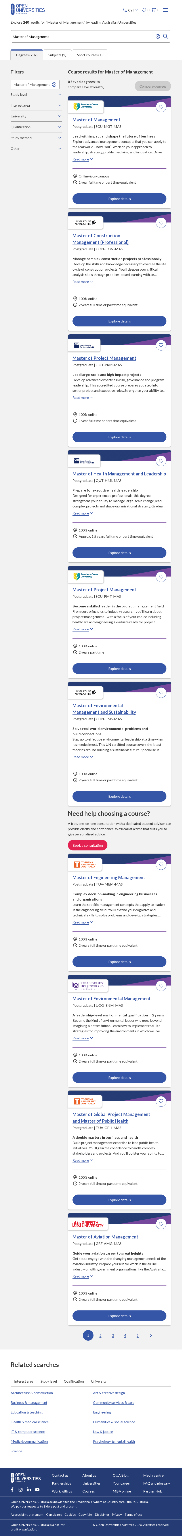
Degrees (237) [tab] (27, 55)
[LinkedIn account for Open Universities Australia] (29, 1489)
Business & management (29, 1402)
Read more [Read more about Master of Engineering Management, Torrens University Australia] (83, 922)
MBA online (122, 1491)
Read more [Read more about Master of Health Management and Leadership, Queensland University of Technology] (83, 513)
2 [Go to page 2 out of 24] (100, 1335)
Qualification (36, 127)
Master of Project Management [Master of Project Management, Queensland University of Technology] (104, 358)
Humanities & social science (114, 1422)
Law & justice (103, 1431)
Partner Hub (152, 1491)
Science (16, 1451)
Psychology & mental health (114, 1441)
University (36, 116)
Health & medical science (30, 1422)
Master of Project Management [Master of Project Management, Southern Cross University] (104, 589)
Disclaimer (102, 1514)
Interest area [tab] (23, 1381)
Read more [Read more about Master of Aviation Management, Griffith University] (83, 1276)
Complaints (54, 1514)
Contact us (60, 1475)
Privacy (117, 1514)
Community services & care (113, 1402)
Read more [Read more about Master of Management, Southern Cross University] (83, 159)
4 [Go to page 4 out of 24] (125, 1335)
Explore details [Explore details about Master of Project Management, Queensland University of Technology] (119, 437)
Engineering (102, 1412)
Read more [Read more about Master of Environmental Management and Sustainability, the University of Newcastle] (83, 757)
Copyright (85, 1514)
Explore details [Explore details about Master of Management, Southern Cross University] (119, 198)
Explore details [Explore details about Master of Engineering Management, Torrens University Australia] (119, 961)
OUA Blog (121, 1475)
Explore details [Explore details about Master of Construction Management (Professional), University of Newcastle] (119, 321)
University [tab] (99, 1381)
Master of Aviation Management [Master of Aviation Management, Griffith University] (105, 1236)
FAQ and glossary (156, 1483)
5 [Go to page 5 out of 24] (138, 1335)
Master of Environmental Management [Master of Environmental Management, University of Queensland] (111, 998)
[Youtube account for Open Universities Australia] (37, 1489)
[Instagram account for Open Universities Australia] (20, 1489)
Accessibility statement (27, 1514)
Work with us (62, 1491)
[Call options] (131, 10)
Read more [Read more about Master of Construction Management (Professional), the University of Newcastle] (83, 281)
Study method (36, 137)
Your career (121, 1483)
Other (36, 148)
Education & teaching (27, 1412)
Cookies (70, 1514)
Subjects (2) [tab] (57, 55)
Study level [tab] (48, 1381)
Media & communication (29, 1441)
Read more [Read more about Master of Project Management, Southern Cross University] (83, 629)
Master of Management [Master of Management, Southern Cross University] (96, 119)
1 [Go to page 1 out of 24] (88, 1335)
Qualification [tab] (74, 1381)
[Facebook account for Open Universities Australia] (12, 1489)
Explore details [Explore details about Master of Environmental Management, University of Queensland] (119, 1077)
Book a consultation (87, 845)
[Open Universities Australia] (28, 13)
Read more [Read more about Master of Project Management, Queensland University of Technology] (83, 397)
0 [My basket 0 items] (155, 10)
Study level (36, 94)
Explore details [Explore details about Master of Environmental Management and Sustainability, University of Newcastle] (119, 796)
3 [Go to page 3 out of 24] (113, 1335)
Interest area (36, 105)
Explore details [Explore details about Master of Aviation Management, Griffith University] (119, 1316)
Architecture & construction (32, 1393)
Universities (91, 1483)
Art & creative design (109, 1393)
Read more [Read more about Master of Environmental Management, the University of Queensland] (83, 1038)
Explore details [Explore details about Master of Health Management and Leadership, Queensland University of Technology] (119, 552)
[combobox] (91, 36)
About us (89, 1475)
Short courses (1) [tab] (90, 55)
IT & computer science (28, 1431)
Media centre (153, 1475)
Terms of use (133, 1514)
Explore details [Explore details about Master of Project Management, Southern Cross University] (119, 668)
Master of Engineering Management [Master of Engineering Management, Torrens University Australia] (108, 877)
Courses (88, 1491)
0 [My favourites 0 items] (145, 10)
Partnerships (61, 1483)
